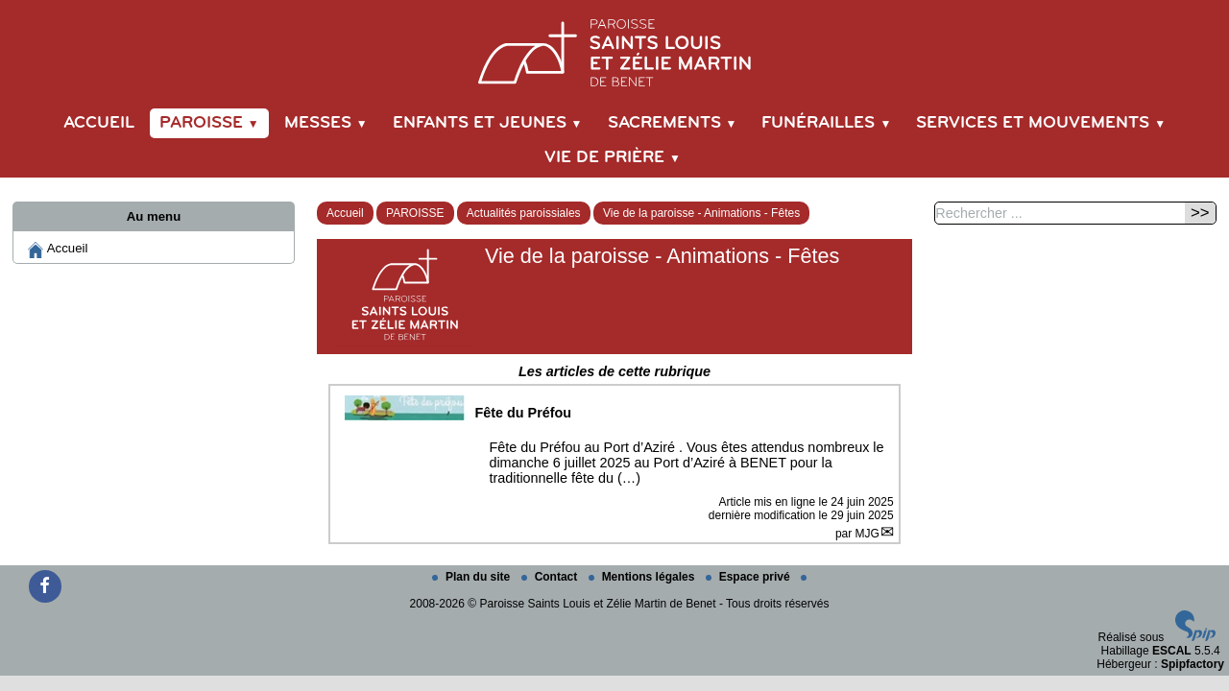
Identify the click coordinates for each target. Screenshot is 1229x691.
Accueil (98, 123)
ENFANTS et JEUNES (488, 123)
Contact (551, 577)
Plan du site (473, 577)
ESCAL (1172, 650)
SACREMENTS (672, 123)
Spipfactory (1192, 664)
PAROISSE (209, 123)
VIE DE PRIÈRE (612, 158)
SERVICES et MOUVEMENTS (1041, 123)
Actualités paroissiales (524, 213)
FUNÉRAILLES (826, 123)
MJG (867, 533)
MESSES (326, 123)
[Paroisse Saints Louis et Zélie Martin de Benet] (614, 49)
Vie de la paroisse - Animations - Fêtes (701, 213)
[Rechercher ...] (1058, 213)
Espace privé (749, 577)
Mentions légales (643, 577)
